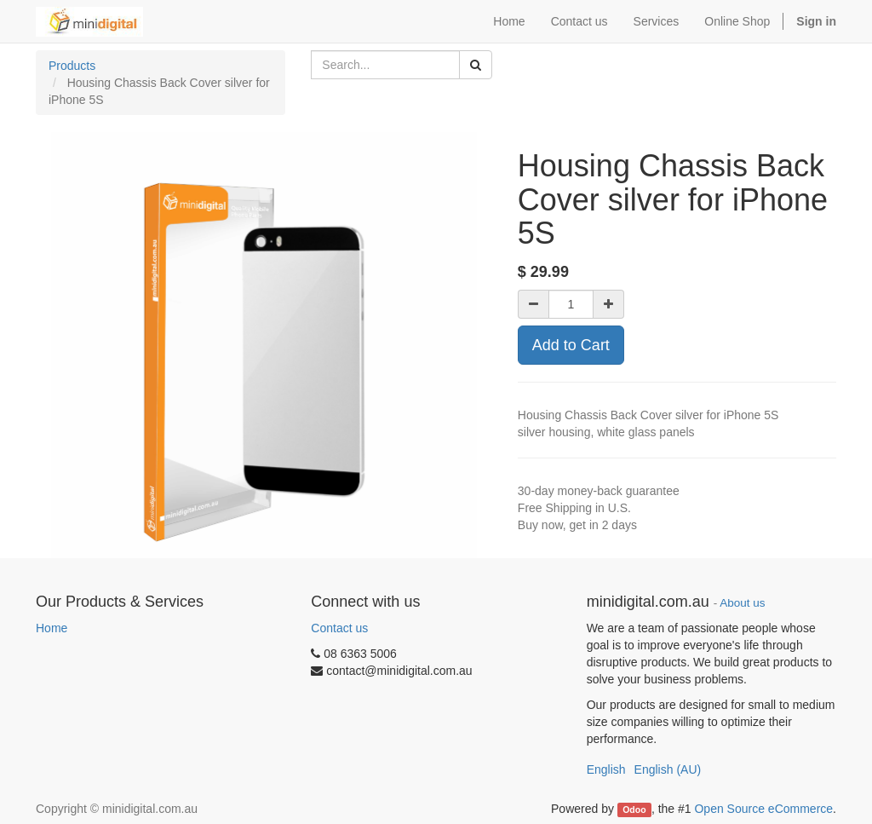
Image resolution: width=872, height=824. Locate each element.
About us (742, 602)
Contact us (339, 628)
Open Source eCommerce (763, 808)
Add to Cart (571, 345)
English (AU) (668, 769)
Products (72, 65)
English (606, 769)
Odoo (633, 809)
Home (51, 628)
